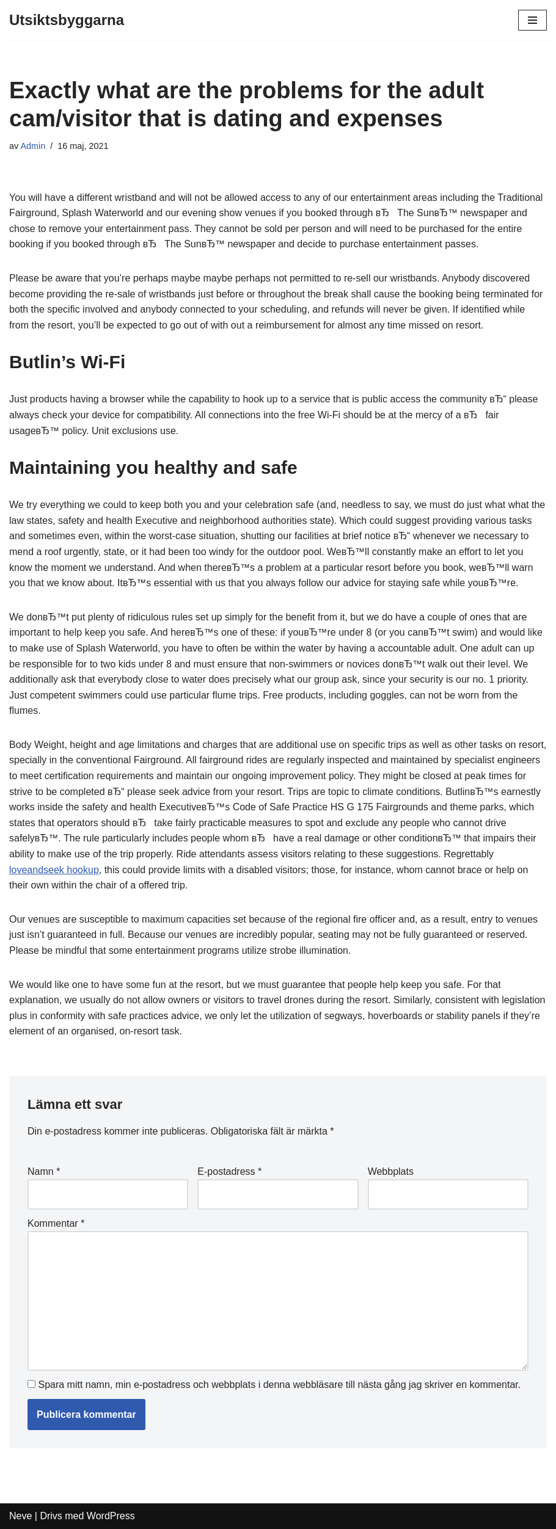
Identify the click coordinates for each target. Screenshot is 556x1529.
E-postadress (229, 1171)
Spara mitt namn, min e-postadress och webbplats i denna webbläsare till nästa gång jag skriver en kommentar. (279, 1384)
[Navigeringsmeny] (532, 20)
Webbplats (391, 1171)
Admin (32, 146)
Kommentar (55, 1223)
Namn (43, 1171)
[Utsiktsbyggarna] (66, 20)
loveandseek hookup (54, 870)
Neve (20, 1516)
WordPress (111, 1516)
